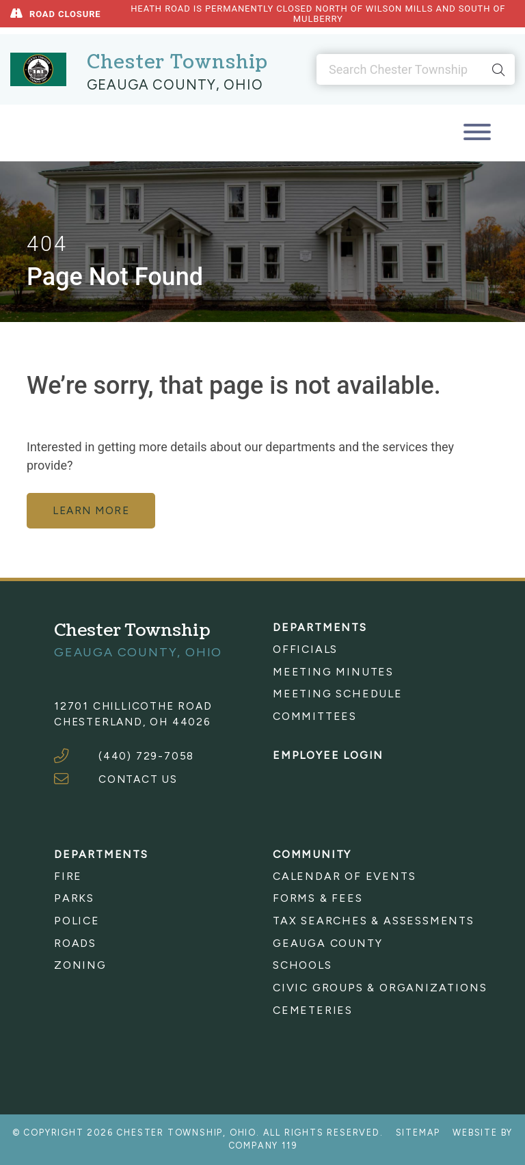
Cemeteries (313, 1010)
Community (312, 854)
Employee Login (328, 755)
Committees (315, 716)
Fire (68, 876)
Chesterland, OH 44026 (132, 721)
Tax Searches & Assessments (372, 920)
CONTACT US (138, 779)
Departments (320, 627)
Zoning (80, 965)
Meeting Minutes (333, 671)
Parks (74, 898)
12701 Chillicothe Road (133, 705)
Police (77, 920)
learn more (91, 510)
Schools (302, 965)
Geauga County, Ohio (175, 85)
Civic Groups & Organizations (372, 987)
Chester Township (177, 62)
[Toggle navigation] (477, 133)
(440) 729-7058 (146, 755)
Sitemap (418, 1132)
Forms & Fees (318, 898)
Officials (305, 649)
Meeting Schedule (338, 693)
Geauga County (327, 943)
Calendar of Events (344, 876)
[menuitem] (372, 649)
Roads (75, 943)
